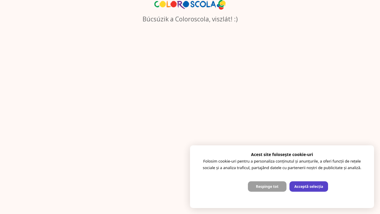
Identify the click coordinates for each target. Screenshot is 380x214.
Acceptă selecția (308, 186)
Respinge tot (267, 186)
